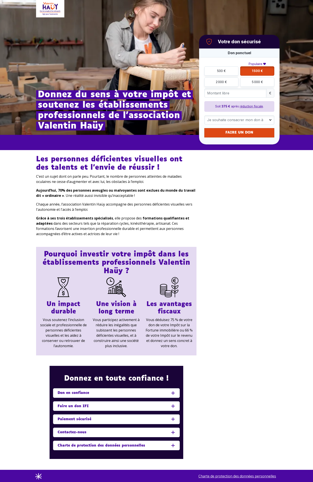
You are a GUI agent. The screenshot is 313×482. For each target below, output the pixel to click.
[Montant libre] (235, 93)
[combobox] (239, 120)
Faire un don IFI (73, 406)
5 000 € (257, 82)
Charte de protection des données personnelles (101, 445)
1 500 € (257, 71)
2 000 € (221, 82)
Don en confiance (73, 393)
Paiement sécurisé (74, 419)
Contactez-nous (72, 432)
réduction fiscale (251, 106)
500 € (221, 71)
